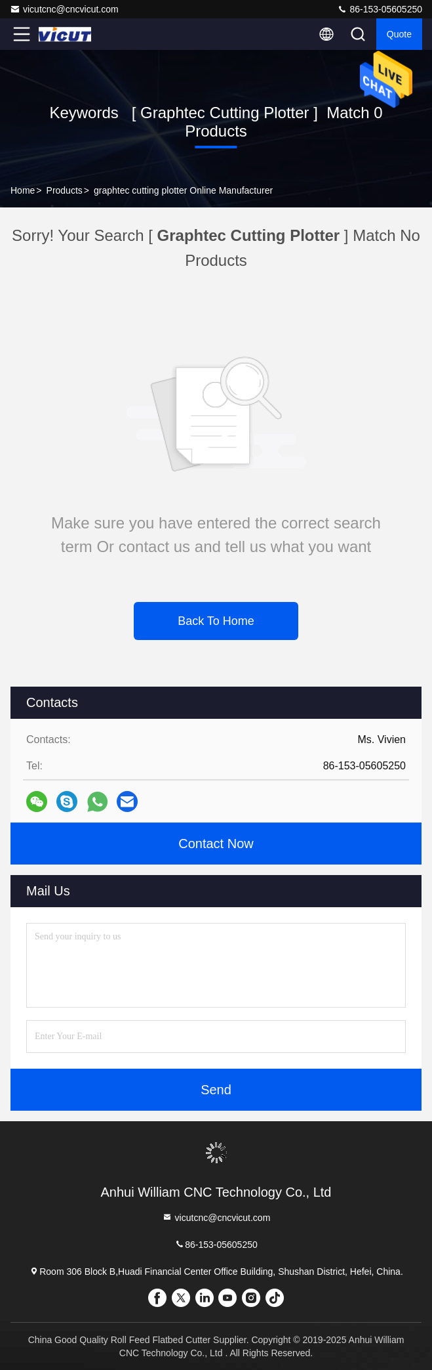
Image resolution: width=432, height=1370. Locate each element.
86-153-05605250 (379, 9)
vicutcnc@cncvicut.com (64, 9)
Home (22, 190)
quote (399, 34)
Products (65, 190)
